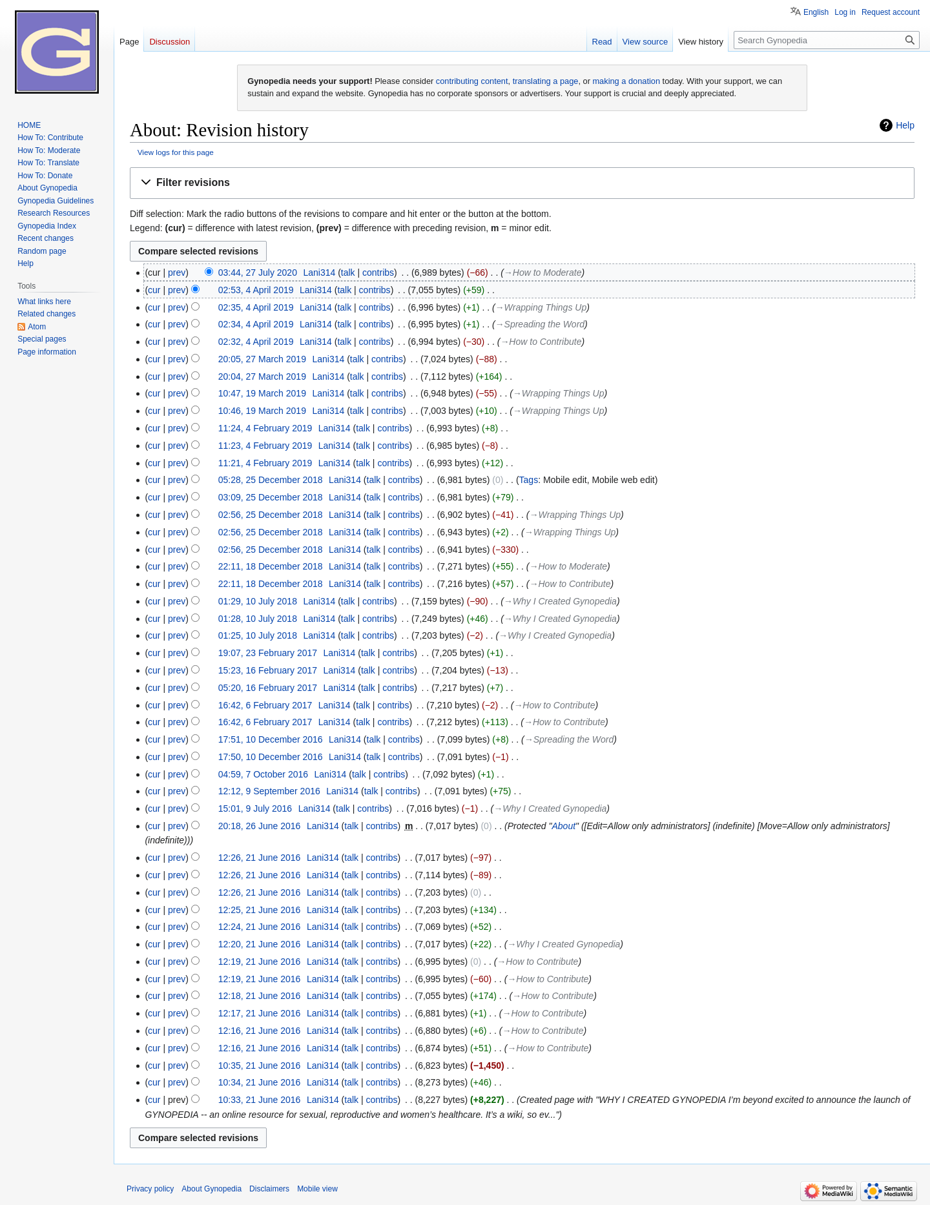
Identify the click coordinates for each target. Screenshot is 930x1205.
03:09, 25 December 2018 (270, 497)
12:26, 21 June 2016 (259, 857)
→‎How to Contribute (540, 341)
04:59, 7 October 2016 (263, 774)
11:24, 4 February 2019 (265, 428)
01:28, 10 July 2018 (257, 618)
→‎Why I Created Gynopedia (560, 601)
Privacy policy (150, 1188)
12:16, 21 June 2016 (259, 1030)
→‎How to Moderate (543, 272)
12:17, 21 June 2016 (259, 1013)
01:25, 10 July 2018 (257, 635)
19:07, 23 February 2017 (267, 653)
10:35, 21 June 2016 (259, 1065)
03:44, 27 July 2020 (257, 272)
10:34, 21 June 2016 (259, 1082)
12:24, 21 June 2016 (259, 927)
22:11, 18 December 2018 (270, 566)
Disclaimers (269, 1188)
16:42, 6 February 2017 (265, 705)
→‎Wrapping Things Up (541, 307)
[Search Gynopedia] (827, 40)
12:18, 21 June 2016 (259, 996)
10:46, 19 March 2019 (262, 411)
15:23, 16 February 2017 (267, 670)
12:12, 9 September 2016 (269, 791)
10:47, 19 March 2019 (262, 393)
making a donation (626, 81)
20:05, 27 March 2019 (262, 359)
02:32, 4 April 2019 (256, 341)
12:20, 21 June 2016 (259, 944)
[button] (522, 183)
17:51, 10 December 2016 (270, 739)
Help (905, 125)
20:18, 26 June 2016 (259, 826)
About (563, 826)
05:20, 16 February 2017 (267, 688)
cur (154, 290)
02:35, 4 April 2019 (256, 307)
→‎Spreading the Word (539, 324)
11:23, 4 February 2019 (265, 445)
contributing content (472, 81)
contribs (378, 272)
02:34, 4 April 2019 (256, 324)
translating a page (546, 81)
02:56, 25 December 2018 (270, 515)
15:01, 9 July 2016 (255, 808)
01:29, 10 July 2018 (257, 601)
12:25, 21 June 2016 (259, 910)
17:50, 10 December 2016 (270, 757)
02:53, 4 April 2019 (256, 290)
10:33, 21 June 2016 (259, 1100)
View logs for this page (176, 152)
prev (176, 272)
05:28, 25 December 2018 (270, 480)
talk (348, 272)
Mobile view (317, 1188)
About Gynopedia (211, 1188)
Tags (529, 480)
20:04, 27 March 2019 (262, 376)
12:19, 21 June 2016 (259, 961)
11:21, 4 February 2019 (265, 463)
